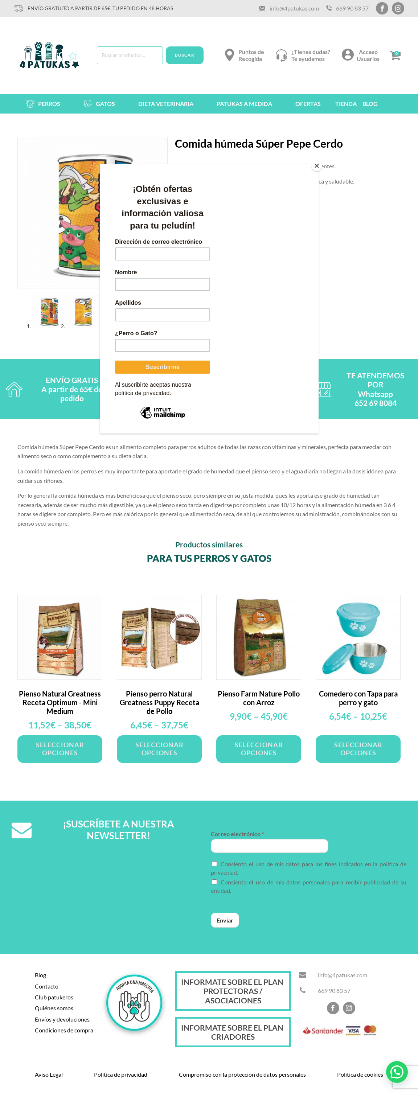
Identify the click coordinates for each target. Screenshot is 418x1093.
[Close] (316, 165)
